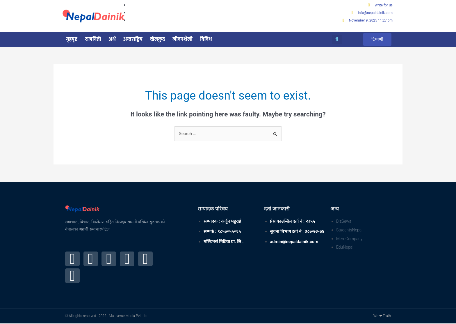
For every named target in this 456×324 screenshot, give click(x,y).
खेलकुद (157, 39)
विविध (206, 39)
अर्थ (112, 39)
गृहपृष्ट (71, 39)
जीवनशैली (182, 39)
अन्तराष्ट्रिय (132, 39)
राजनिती (93, 39)
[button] (337, 40)
